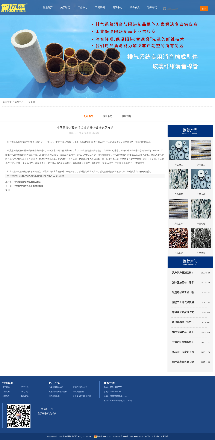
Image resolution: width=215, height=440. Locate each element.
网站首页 (7, 102)
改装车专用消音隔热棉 (82, 396)
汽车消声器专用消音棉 (58, 392)
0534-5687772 (116, 387)
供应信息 (6, 396)
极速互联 (164, 436)
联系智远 (152, 7)
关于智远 (65, 7)
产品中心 (82, 7)
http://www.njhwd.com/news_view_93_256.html (42, 176)
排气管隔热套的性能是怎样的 (27, 182)
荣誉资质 (135, 7)
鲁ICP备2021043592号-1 (140, 436)
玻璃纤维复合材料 (80, 387)
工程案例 (100, 7)
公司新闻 (30, 102)
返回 (7, 190)
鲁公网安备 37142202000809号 (108, 436)
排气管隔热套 (78, 392)
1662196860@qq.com (119, 396)
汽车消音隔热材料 (56, 387)
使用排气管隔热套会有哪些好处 (28, 186)
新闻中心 (117, 7)
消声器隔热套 (54, 396)
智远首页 (48, 7)
